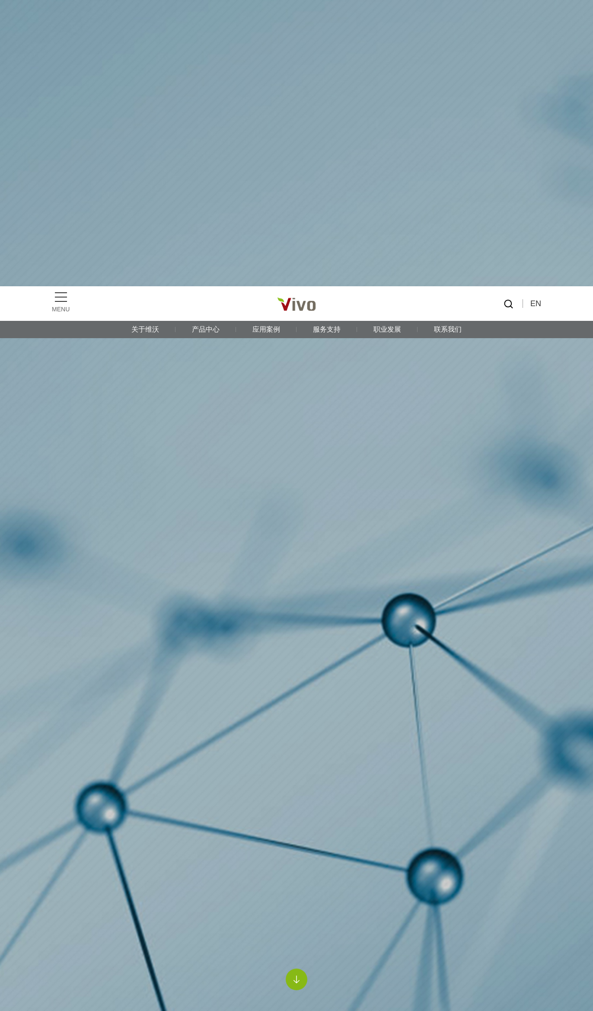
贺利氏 (79, 868)
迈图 (76, 892)
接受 (514, 990)
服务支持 (327, 43)
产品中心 (206, 43)
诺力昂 (79, 916)
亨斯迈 (79, 844)
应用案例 (266, 43)
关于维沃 (145, 43)
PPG (116, 761)
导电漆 (144, 761)
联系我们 (448, 43)
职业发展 (387, 43)
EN (535, 17)
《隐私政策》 (416, 990)
